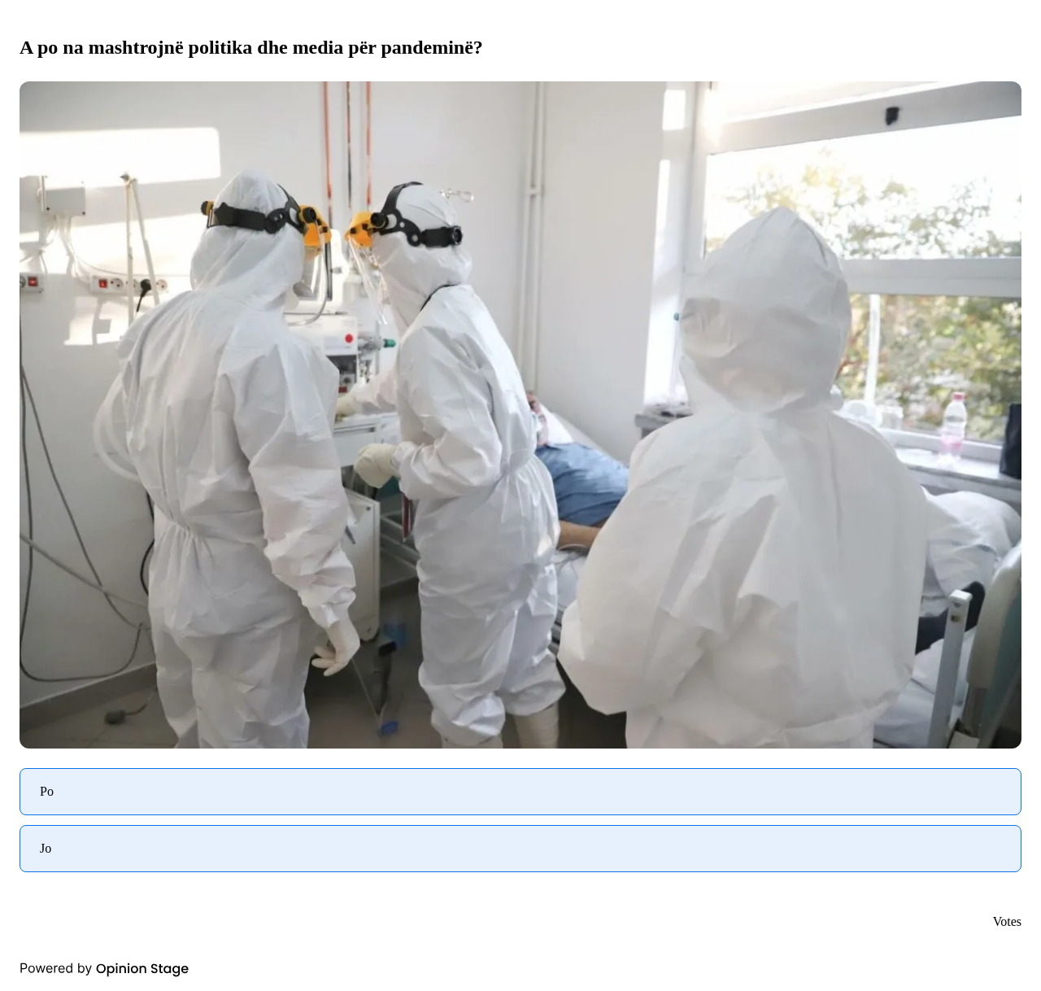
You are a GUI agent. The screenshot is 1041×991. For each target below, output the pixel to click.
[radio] (520, 791)
